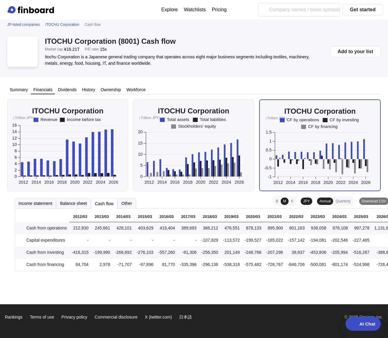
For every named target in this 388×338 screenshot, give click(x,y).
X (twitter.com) (158, 317)
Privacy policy (75, 317)
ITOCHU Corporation (62, 24)
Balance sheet (73, 203)
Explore (169, 9)
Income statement (35, 203)
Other (126, 203)
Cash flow (104, 203)
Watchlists (195, 9)
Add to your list (355, 51)
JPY (306, 201)
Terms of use (42, 317)
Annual (325, 201)
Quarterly (343, 201)
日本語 (185, 317)
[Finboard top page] (32, 9)
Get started (363, 9)
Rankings (13, 317)
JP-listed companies (23, 24)
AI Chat (363, 323)
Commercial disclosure (116, 317)
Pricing (219, 9)
